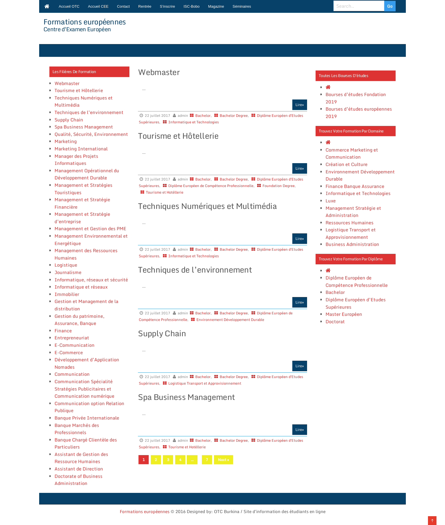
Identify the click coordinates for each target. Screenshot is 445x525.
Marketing (65, 141)
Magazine (216, 6)
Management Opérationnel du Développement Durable (86, 174)
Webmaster (66, 83)
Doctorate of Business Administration (78, 479)
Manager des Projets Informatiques (76, 159)
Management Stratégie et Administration (353, 211)
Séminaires (242, 6)
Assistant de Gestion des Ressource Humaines (81, 458)
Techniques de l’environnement (88, 112)
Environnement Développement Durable (230, 319)
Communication (72, 374)
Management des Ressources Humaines (85, 254)
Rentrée (144, 6)
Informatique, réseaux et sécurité (91, 279)
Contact (123, 6)
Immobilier (66, 294)
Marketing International (81, 148)
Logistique (65, 265)
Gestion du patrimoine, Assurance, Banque (79, 319)
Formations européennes (84, 22)
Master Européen (344, 314)
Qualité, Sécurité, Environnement (91, 134)
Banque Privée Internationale (86, 418)
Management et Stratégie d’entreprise (82, 217)
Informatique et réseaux (81, 286)
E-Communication (74, 345)
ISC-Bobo (192, 6)
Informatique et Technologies (193, 122)
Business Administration (352, 244)
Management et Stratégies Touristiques (83, 188)
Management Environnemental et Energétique (91, 239)
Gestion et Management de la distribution (86, 305)
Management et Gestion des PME (90, 228)
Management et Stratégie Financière (82, 203)
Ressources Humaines (349, 222)
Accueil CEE (98, 6)
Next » (223, 459)
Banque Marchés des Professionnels (76, 429)
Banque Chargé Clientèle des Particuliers (85, 443)
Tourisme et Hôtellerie (78, 90)
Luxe (331, 200)
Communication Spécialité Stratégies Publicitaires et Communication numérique (84, 389)
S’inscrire (167, 6)
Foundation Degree (279, 185)
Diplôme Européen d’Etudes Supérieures (356, 303)
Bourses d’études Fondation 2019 (356, 98)
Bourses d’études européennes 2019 (359, 112)
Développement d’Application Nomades (86, 363)
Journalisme (67, 272)
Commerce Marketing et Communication (352, 153)
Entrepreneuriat (71, 337)
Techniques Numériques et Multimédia (83, 101)
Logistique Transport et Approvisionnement (204, 383)
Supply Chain (68, 119)
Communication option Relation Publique (89, 407)
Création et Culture (347, 164)
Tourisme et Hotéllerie (164, 192)
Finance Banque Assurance (355, 186)
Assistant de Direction (78, 468)
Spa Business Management (83, 126)
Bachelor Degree (234, 115)
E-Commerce (68, 352)
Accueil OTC (69, 6)
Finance (63, 330)
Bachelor (203, 115)
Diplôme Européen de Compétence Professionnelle (210, 185)
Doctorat (335, 321)
